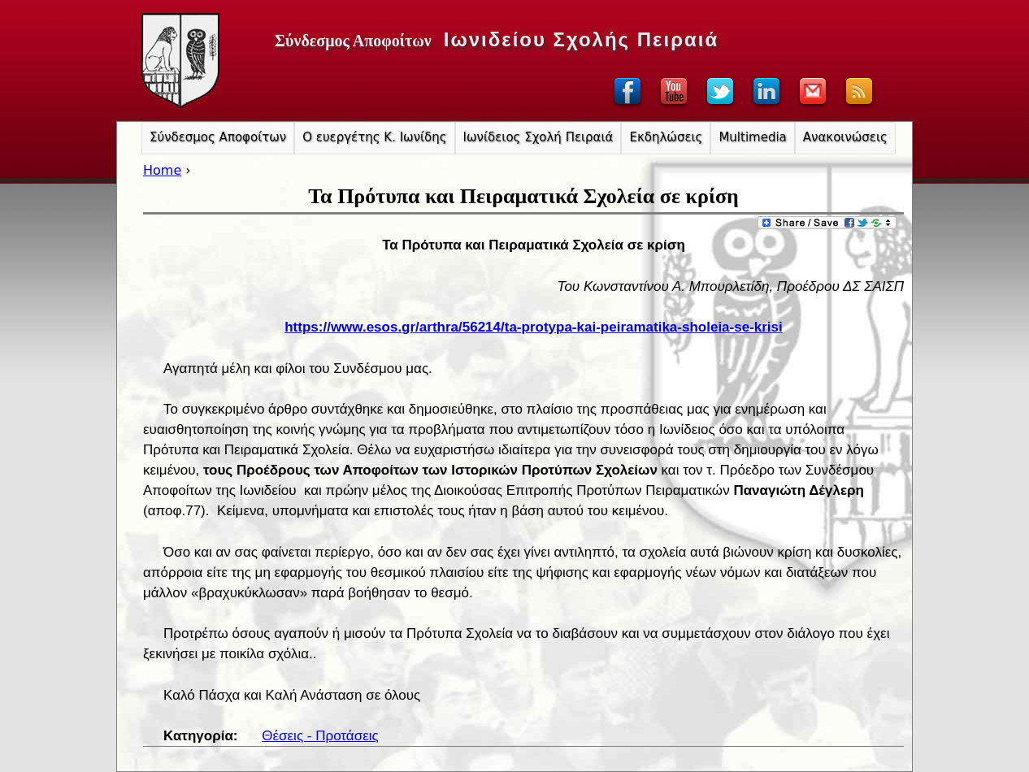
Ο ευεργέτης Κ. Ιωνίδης (374, 137)
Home (162, 170)
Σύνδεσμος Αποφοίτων (218, 137)
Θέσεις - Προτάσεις (320, 736)
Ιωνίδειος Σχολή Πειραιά (538, 137)
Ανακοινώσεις (845, 137)
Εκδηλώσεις (665, 137)
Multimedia (752, 137)
